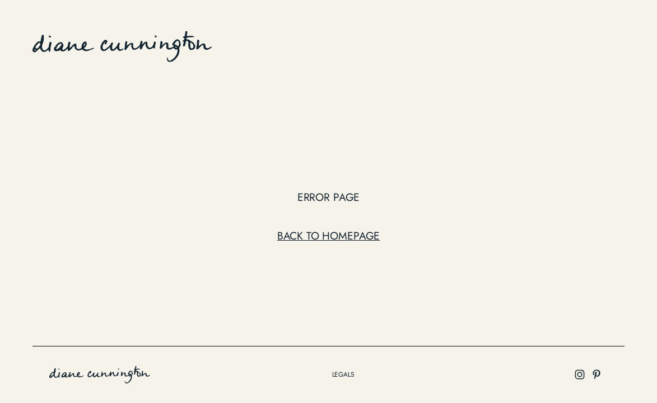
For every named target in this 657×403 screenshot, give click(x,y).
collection (445, 44)
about (495, 44)
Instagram (595, 44)
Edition (392, 44)
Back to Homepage (328, 235)
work (351, 44)
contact (540, 44)
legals (343, 374)
